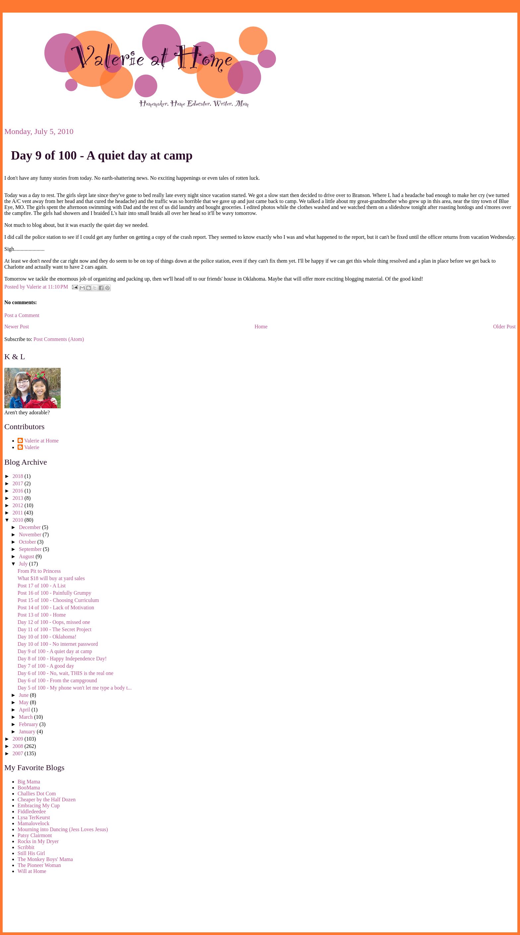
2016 (19, 491)
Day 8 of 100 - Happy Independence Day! (62, 658)
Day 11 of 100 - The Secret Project (55, 629)
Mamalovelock (33, 823)
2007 (19, 753)
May (24, 702)
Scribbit (26, 847)
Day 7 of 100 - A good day (46, 666)
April (25, 709)
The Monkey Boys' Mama (45, 859)
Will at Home (32, 871)
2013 (19, 498)
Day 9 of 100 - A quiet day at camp (102, 155)
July (24, 564)
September (31, 549)
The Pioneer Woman (39, 865)
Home (261, 326)
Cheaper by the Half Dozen (47, 799)
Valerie (31, 447)
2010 (19, 520)
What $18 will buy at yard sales (51, 578)
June (24, 695)
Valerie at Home (41, 440)
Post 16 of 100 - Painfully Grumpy (54, 593)
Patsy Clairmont (35, 835)
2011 (18, 512)
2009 (19, 739)
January (28, 731)
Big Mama (29, 781)
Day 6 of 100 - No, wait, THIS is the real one (65, 673)
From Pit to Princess (39, 571)
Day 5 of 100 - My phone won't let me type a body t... (75, 688)
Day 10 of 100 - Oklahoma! (47, 636)
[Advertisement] (34, 904)
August (27, 556)
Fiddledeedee (32, 811)
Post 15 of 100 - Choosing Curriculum (58, 600)
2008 (19, 746)
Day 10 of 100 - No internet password (58, 644)
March (26, 717)
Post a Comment (21, 315)
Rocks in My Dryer (38, 841)
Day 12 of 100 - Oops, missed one (54, 622)
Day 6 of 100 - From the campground (57, 680)
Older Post (504, 326)
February (29, 724)
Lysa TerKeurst (34, 817)
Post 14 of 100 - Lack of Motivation (56, 607)
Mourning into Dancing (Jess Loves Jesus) (63, 829)
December (30, 527)
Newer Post (16, 326)
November (31, 534)
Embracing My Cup (39, 805)
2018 (19, 476)
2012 (19, 505)
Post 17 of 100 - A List (42, 585)
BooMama (29, 787)
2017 (19, 483)
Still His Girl (31, 853)
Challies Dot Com (37, 793)
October (28, 542)
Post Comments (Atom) (58, 339)
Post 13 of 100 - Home (42, 615)
